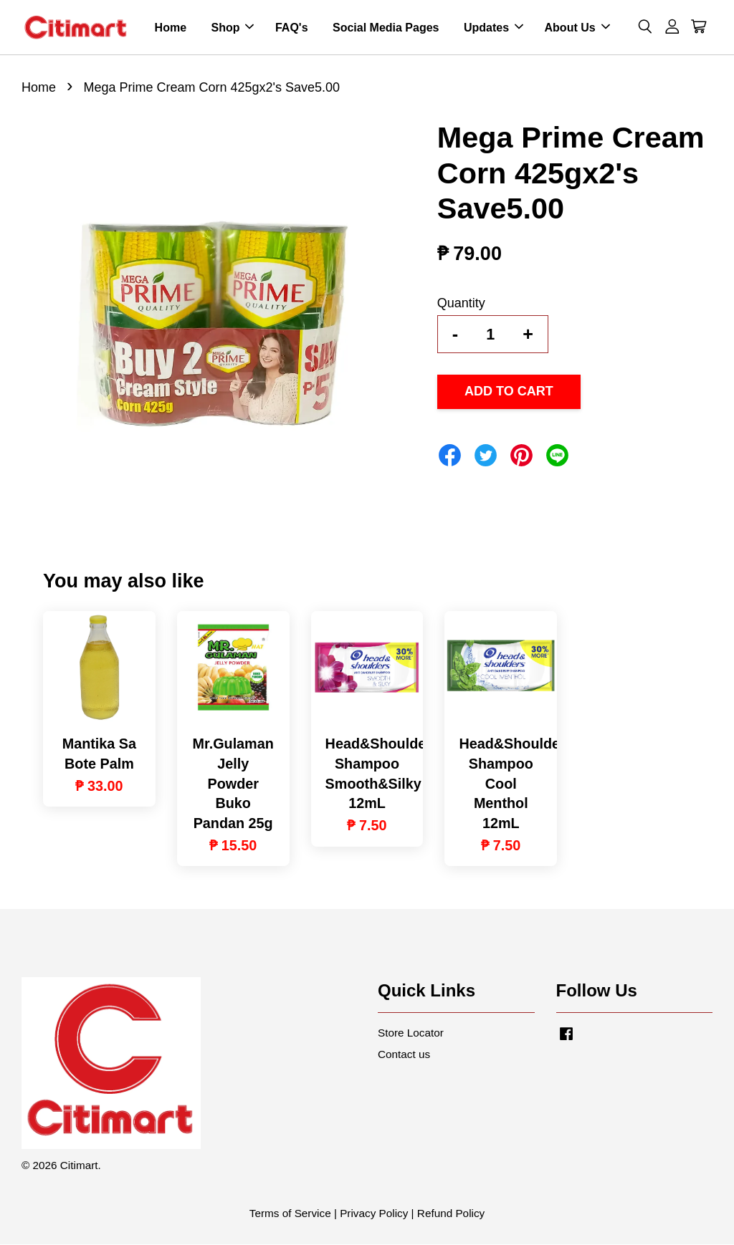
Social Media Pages (386, 27)
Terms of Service (290, 1214)
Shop (232, 27)
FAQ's (291, 27)
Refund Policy (451, 1214)
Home (170, 27)
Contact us (404, 1054)
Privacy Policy (374, 1214)
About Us (577, 27)
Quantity (461, 304)
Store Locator (411, 1033)
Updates (493, 27)
